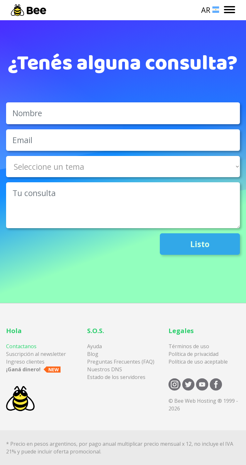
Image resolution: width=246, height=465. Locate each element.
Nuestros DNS (104, 369)
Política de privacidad (193, 353)
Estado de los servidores (116, 377)
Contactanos (21, 346)
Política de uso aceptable (198, 361)
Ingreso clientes (25, 361)
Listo (199, 243)
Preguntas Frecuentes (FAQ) (120, 361)
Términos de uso (188, 346)
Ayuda (94, 346)
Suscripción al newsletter (36, 353)
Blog (92, 353)
